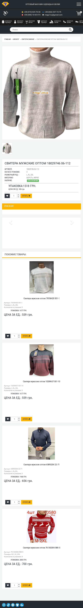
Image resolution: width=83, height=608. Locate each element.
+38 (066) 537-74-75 (53, 12)
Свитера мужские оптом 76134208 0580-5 (41, 547)
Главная (7, 39)
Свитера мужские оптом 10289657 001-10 (41, 381)
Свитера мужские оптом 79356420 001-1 (42, 298)
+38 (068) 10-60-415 (32, 15)
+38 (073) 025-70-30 (32, 12)
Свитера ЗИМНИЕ (27, 39)
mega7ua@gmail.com (53, 15)
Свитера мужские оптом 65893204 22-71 (42, 464)
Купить (26, 196)
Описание (9, 206)
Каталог (16, 39)
